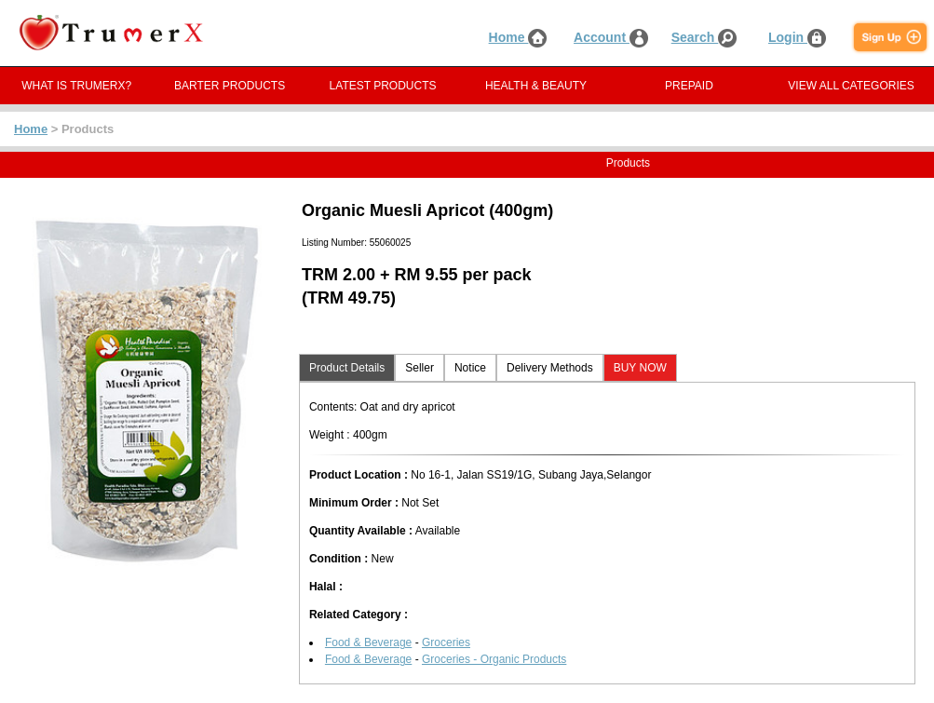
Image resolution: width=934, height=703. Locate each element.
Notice (470, 367)
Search (704, 37)
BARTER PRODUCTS (229, 85)
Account (611, 37)
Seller (419, 367)
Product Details (347, 367)
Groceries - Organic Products (494, 659)
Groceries (446, 642)
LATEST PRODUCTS (383, 85)
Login (797, 37)
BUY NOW (640, 367)
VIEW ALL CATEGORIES (851, 85)
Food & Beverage (368, 642)
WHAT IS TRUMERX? (76, 85)
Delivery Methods (550, 367)
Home (518, 37)
